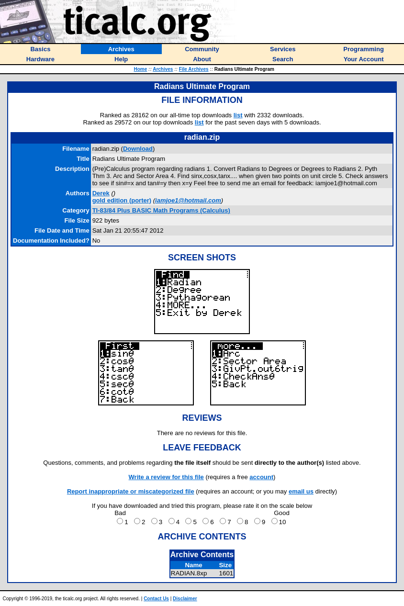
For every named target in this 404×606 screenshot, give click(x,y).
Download (138, 148)
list (238, 115)
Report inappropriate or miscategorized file (130, 491)
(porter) (122, 200)
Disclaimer (185, 598)
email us (301, 491)
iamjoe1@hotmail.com (188, 200)
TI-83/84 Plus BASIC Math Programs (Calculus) (161, 210)
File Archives (194, 69)
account (261, 477)
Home (140, 69)
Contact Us (156, 598)
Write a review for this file (166, 477)
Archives (163, 69)
